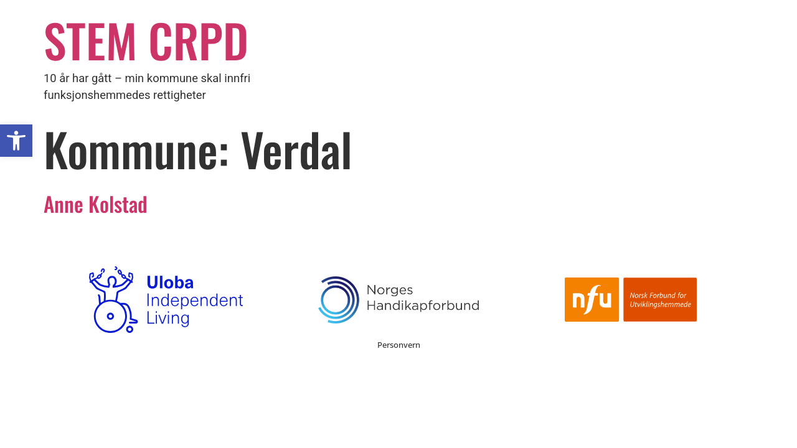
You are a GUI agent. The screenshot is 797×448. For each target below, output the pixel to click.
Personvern (398, 344)
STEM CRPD (146, 39)
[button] (16, 140)
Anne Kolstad (96, 203)
